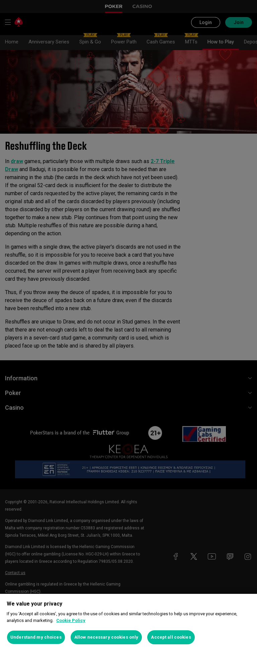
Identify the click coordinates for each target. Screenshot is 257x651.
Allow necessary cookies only (106, 637)
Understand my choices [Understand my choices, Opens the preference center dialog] (36, 637)
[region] (128, 622)
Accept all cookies (171, 637)
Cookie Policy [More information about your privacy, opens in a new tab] (70, 620)
